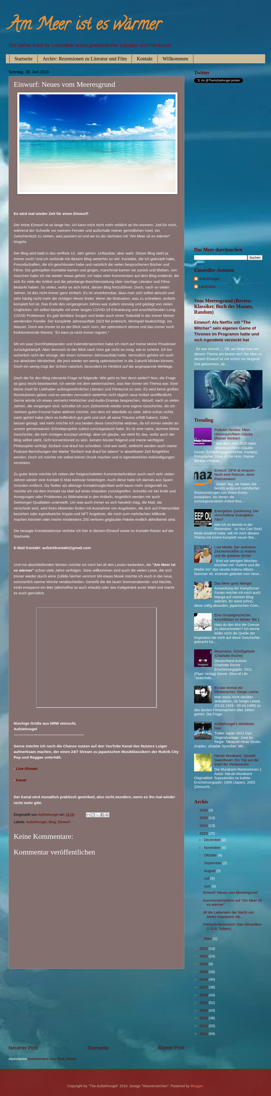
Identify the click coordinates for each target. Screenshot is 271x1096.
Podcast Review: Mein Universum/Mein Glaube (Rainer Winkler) (233, 434)
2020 (204, 964)
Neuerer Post (23, 1048)
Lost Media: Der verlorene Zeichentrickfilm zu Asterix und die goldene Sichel (235, 551)
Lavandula (207, 286)
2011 (204, 1034)
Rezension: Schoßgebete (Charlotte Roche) (234, 653)
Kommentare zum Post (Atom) (52, 1059)
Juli (207, 878)
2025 (204, 818)
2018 (204, 979)
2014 (204, 1010)
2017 (204, 987)
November (212, 848)
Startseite (23, 58)
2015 (204, 1003)
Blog (52, 822)
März (208, 939)
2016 (204, 995)
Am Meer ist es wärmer (85, 26)
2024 (204, 826)
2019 (204, 972)
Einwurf (64, 822)
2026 (204, 810)
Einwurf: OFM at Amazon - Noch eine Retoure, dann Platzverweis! (235, 474)
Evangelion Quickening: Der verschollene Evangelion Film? (236, 515)
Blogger (197, 1086)
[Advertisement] (96, 1006)
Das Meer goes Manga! (233, 583)
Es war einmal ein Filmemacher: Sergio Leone (236, 690)
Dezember (212, 840)
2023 (204, 833)
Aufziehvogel (36, 822)
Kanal (21, 780)
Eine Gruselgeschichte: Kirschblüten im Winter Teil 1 (237, 617)
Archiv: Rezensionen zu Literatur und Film (84, 58)
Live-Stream (26, 768)
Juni (207, 886)
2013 (204, 1018)
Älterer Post (171, 1048)
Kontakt (144, 58)
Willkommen (175, 58)
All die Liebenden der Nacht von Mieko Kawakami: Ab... (228, 914)
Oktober (211, 855)
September (213, 863)
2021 (204, 956)
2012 (204, 1026)
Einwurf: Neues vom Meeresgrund (230, 893)
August (210, 871)
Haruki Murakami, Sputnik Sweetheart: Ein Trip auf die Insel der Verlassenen (236, 760)
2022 (204, 949)
